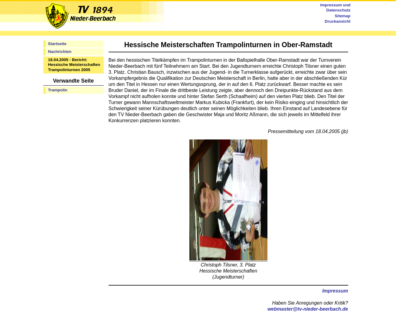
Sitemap (342, 16)
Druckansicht (337, 21)
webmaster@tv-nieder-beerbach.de (307, 309)
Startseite (57, 43)
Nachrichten (60, 51)
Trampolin (57, 90)
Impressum (335, 290)
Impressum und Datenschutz (335, 7)
